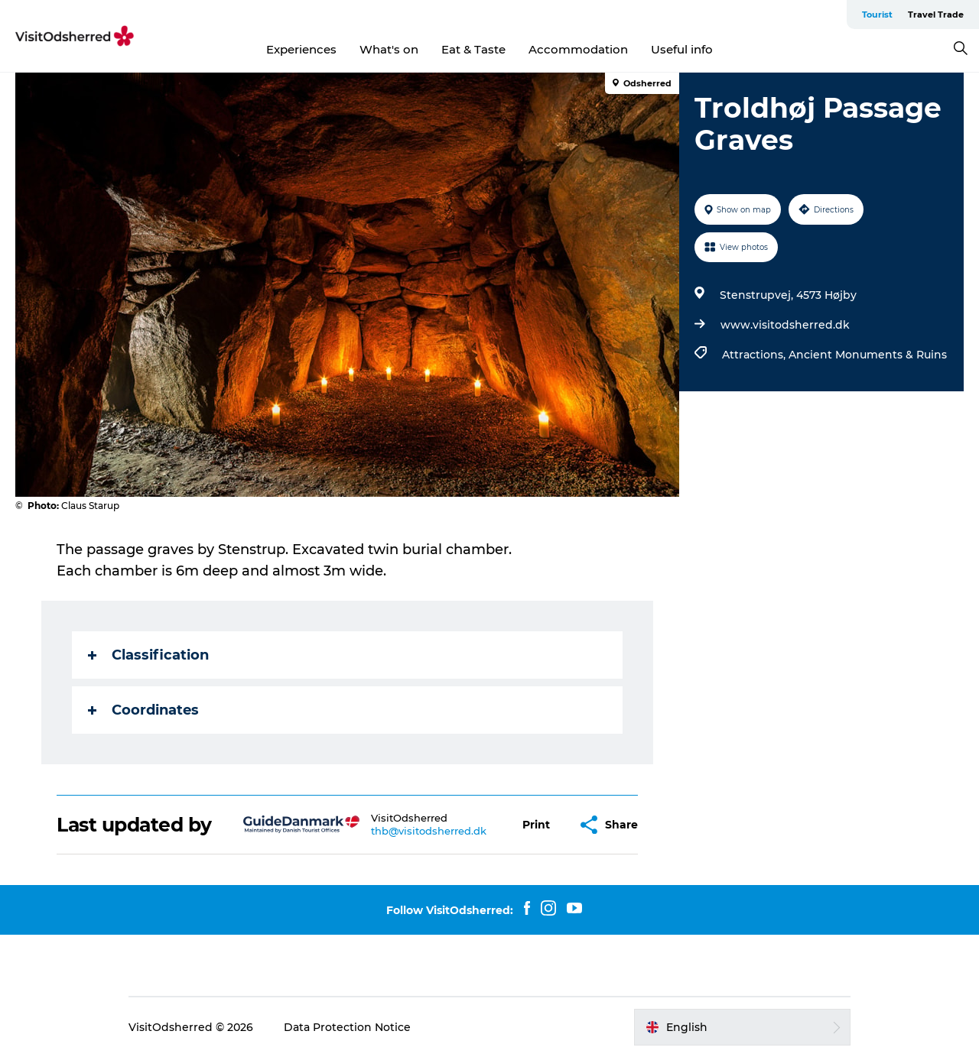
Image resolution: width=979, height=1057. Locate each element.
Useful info (682, 49)
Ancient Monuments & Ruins (868, 355)
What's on (388, 49)
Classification (148, 655)
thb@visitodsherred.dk (428, 831)
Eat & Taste (473, 49)
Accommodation (578, 49)
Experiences (301, 49)
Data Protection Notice (347, 1027)
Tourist (877, 14)
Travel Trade (936, 14)
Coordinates (143, 710)
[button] (536, 825)
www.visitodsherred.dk (785, 325)
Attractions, (755, 355)
